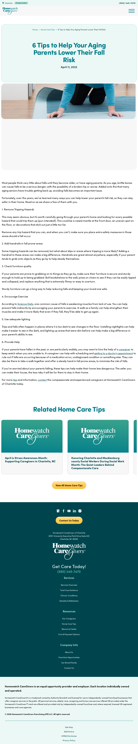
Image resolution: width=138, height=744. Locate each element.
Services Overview (69, 585)
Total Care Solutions (69, 590)
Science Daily (25, 304)
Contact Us (69, 668)
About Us (69, 652)
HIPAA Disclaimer (69, 736)
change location (21, 3)
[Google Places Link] (58, 511)
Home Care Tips (48, 29)
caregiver (124, 349)
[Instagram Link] (79, 511)
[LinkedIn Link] (74, 511)
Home (35, 29)
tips (15, 380)
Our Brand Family (69, 662)
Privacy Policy (69, 740)
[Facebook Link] (63, 511)
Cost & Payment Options (69, 634)
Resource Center (69, 629)
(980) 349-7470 (127, 3)
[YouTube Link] (69, 511)
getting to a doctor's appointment (113, 353)
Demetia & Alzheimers (69, 600)
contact (42, 380)
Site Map (69, 727)
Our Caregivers (69, 618)
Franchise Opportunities (69, 657)
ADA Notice (69, 731)
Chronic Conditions (69, 595)
